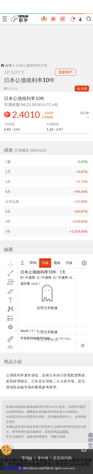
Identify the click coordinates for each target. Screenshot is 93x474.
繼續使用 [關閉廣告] (90, 442)
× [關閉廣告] (83, 449)
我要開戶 (65, 72)
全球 (6, 65)
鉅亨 (19, 18)
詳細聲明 (62, 431)
